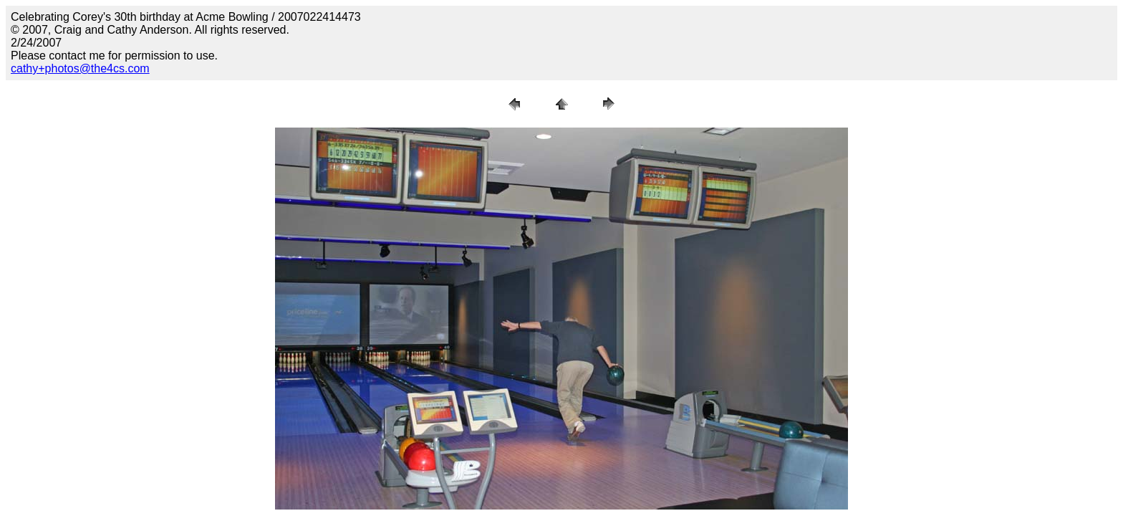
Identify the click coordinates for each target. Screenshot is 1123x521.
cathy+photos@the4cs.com (80, 68)
